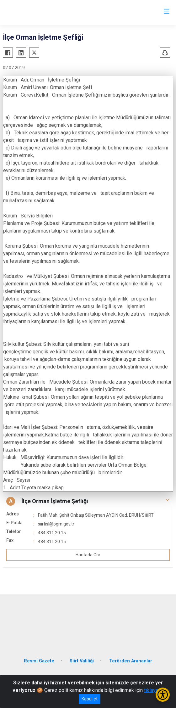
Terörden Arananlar (130, 661)
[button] (88, 501)
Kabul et (90, 698)
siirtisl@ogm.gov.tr (56, 523)
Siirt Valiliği (82, 661)
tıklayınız (153, 690)
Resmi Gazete (39, 661)
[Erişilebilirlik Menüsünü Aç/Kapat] (163, 695)
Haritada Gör (88, 554)
